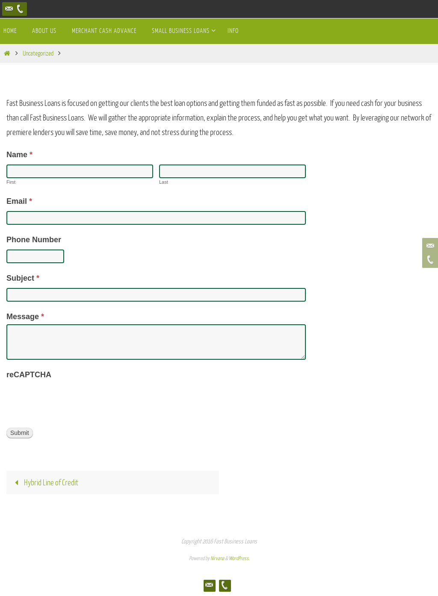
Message (25, 316)
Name (19, 154)
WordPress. (239, 558)
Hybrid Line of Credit (44, 483)
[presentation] (71, 399)
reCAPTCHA (28, 374)
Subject (22, 278)
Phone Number (33, 239)
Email (19, 201)
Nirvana (217, 558)
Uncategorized (38, 53)
